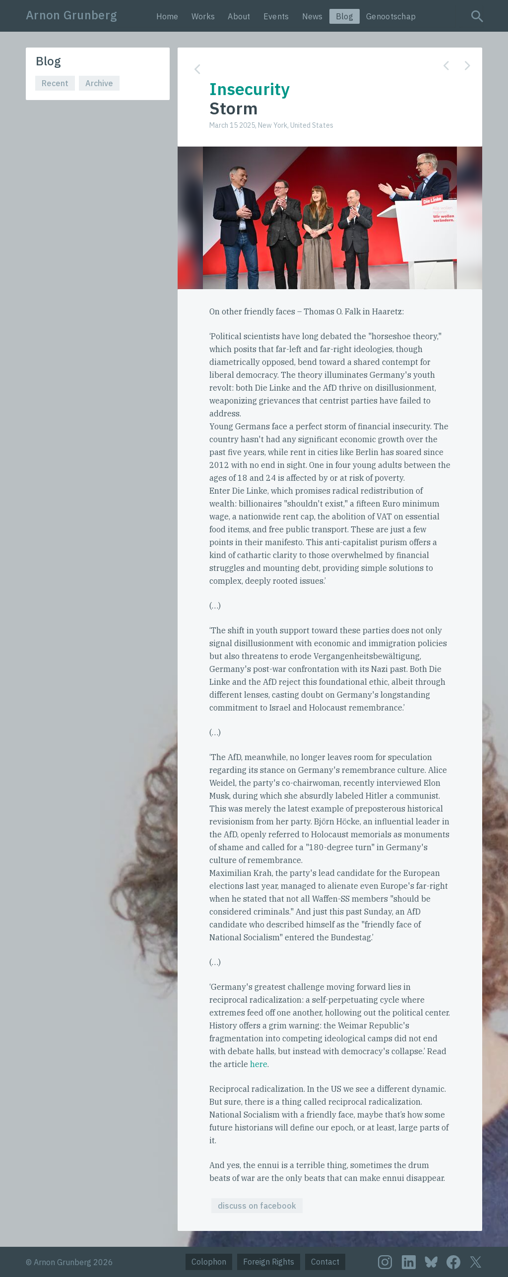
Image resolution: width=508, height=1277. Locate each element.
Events (276, 16)
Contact (325, 1262)
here (258, 1064)
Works (203, 16)
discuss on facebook (257, 1206)
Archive (99, 83)
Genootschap (391, 16)
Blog (344, 16)
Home (167, 16)
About (239, 16)
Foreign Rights (268, 1262)
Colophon (208, 1262)
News (312, 16)
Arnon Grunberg (71, 15)
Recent (55, 83)
